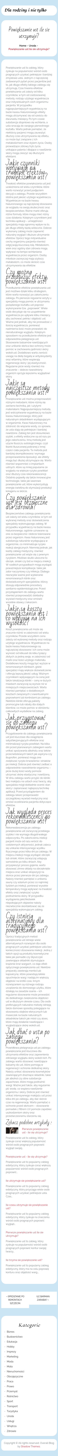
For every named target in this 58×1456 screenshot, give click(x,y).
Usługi (10, 1421)
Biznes (10, 1331)
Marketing (12, 1356)
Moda (10, 1361)
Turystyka (12, 1411)
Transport (12, 1406)
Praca (10, 1381)
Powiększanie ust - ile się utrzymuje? (26, 1156)
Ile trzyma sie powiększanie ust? (24, 1260)
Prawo (10, 1386)
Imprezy (11, 1351)
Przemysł (12, 1391)
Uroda (10, 1416)
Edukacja (12, 1341)
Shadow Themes (30, 1446)
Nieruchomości (15, 1371)
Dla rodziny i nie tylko (25, 10)
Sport (10, 1401)
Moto (10, 1366)
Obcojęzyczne (15, 1376)
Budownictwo (15, 1336)
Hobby (10, 1346)
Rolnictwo (12, 1396)
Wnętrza (11, 1426)
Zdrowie (11, 1431)
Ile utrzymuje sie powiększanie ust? (26, 1180)
